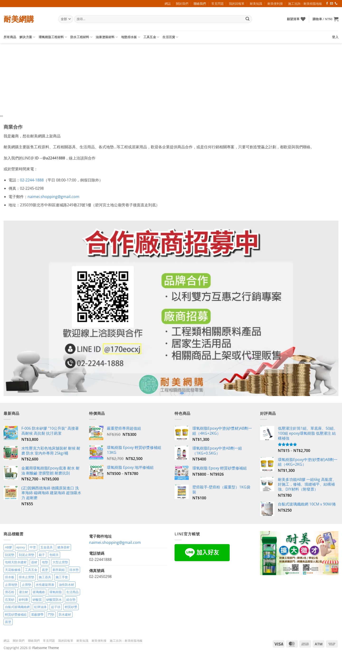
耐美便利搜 (275, 3)
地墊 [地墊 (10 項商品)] (45, 562)
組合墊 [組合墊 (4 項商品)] (71, 599)
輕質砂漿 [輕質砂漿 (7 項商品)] (71, 607)
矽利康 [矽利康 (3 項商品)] (23, 599)
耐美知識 (256, 3)
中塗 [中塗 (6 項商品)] (33, 547)
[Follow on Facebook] (327, 3)
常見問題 (217, 3)
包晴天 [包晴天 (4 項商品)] (54, 555)
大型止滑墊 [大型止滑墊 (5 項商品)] (60, 562)
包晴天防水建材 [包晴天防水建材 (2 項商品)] (16, 562)
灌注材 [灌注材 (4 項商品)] (23, 592)
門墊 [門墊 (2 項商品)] (51, 614)
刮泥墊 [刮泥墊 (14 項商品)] (9, 555)
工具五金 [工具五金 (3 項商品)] (31, 570)
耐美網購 (19, 19)
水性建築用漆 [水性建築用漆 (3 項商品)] (45, 584)
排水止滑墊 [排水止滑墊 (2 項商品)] (26, 577)
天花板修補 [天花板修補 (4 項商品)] (12, 570)
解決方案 (27, 37)
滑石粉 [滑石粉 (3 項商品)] (9, 592)
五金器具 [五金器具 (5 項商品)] (46, 547)
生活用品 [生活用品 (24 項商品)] (72, 592)
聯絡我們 (200, 3)
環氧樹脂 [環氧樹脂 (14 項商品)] (55, 592)
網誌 (168, 3)
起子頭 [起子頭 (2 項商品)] (55, 607)
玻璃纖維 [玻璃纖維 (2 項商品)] (39, 592)
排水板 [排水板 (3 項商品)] (9, 577)
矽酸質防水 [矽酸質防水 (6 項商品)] (54, 599)
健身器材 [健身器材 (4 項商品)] (63, 547)
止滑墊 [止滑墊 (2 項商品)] (26, 584)
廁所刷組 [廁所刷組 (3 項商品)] (58, 570)
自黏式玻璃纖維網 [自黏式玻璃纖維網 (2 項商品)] (17, 607)
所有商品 (10, 37)
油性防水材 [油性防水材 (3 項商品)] (66, 584)
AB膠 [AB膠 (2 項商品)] (8, 547)
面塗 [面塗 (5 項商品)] (8, 622)
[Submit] (247, 19)
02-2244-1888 (32, 180)
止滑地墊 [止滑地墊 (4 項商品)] (11, 584)
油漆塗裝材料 (107, 37)
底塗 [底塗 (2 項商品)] (45, 570)
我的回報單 (236, 3)
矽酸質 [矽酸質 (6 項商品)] (37, 599)
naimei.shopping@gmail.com (53, 196)
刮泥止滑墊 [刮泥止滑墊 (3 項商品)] (26, 555)
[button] (325, 19)
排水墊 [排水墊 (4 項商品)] (74, 570)
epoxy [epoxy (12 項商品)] (20, 547)
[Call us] (336, 3)
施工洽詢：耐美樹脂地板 (305, 3)
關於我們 (182, 3)
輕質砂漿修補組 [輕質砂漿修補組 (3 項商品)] (16, 614)
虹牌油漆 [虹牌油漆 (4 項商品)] (40, 607)
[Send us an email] (331, 3)
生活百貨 (170, 37)
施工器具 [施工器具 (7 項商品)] (45, 577)
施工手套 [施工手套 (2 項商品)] (62, 577)
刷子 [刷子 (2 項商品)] (42, 555)
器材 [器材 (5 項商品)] (34, 562)
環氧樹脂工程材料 (53, 37)
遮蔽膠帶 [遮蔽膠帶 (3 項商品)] (37, 614)
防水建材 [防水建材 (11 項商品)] (65, 614)
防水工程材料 (81, 37)
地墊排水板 (130, 37)
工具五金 (151, 37)
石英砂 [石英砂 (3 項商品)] (9, 599)
